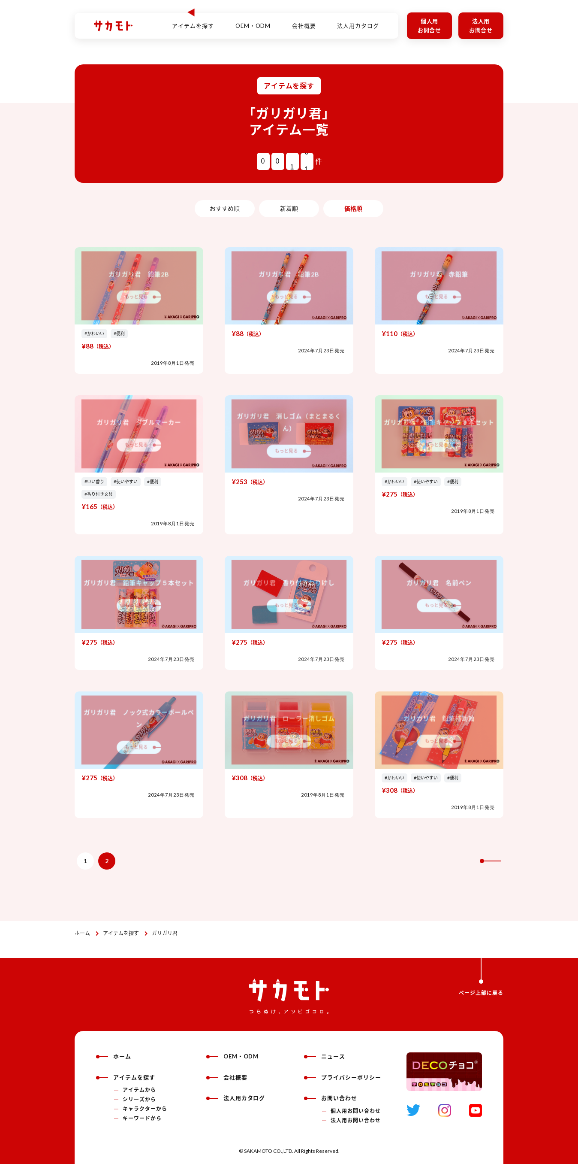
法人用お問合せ (481, 25)
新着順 (289, 208)
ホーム (82, 933)
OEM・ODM (253, 21)
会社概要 (304, 21)
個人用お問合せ (430, 25)
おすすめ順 (225, 208)
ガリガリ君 (165, 933)
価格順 (353, 208)
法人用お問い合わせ (356, 1120)
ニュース (324, 1056)
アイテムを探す (121, 933)
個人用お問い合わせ (356, 1111)
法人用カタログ (358, 21)
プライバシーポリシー (342, 1077)
